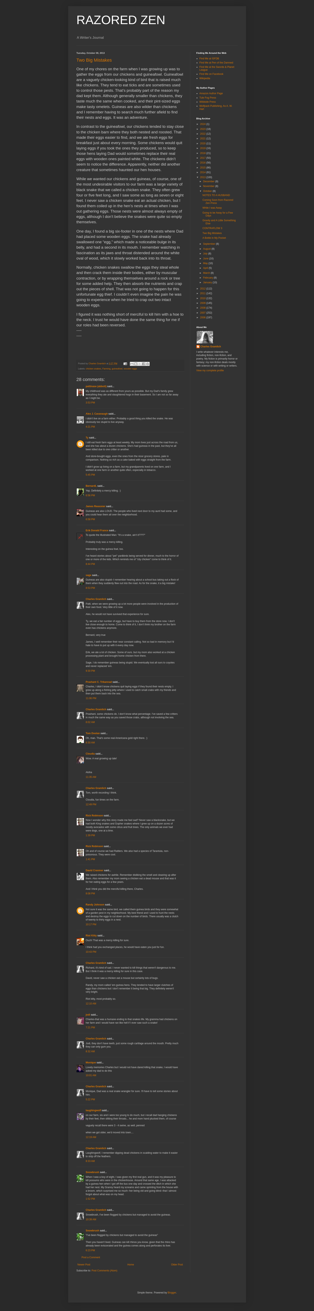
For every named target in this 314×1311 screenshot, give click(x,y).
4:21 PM (90, 426)
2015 (203, 167)
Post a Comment (91, 1257)
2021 (203, 138)
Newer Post (84, 1264)
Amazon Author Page (211, 93)
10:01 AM (91, 1075)
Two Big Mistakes (94, 60)
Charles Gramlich (96, 599)
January (208, 282)
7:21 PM (90, 1027)
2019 (203, 148)
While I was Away (212, 207)
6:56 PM (90, 495)
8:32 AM (90, 1051)
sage (88, 575)
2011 (203, 293)
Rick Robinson (94, 815)
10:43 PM (91, 951)
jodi (88, 1014)
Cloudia (90, 753)
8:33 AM (90, 1161)
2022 (203, 133)
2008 (203, 307)
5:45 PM (90, 474)
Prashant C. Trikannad (99, 682)
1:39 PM (90, 835)
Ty (87, 437)
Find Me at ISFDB (209, 58)
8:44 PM (90, 564)
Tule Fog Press (207, 97)
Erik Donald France (97, 530)
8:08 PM (90, 893)
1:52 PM (90, 1198)
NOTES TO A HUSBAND (216, 195)
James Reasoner (95, 506)
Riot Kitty (91, 935)
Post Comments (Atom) (104, 1270)
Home (130, 1264)
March (207, 273)
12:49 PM (91, 804)
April (206, 268)
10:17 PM (91, 924)
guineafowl (117, 368)
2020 (203, 143)
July (205, 253)
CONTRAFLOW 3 (212, 228)
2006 (203, 317)
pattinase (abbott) (96, 386)
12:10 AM (91, 1003)
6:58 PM (90, 519)
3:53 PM (90, 402)
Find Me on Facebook (211, 74)
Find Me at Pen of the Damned (216, 62)
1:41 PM (90, 859)
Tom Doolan (93, 733)
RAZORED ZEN (120, 20)
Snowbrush (92, 1172)
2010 (203, 298)
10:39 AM (91, 1219)
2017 (203, 157)
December (209, 181)
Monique (91, 1062)
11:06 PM (91, 698)
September (209, 243)
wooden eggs (130, 368)
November (209, 186)
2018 (203, 153)
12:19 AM (91, 1137)
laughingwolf (93, 1110)
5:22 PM (90, 1099)
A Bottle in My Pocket (214, 237)
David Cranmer (94, 870)
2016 (203, 162)
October (208, 191)
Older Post (177, 1264)
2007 (203, 312)
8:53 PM (90, 588)
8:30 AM (90, 742)
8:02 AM (90, 722)
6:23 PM (90, 1250)
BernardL (91, 485)
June (206, 258)
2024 (203, 124)
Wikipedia (204, 78)
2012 (203, 288)
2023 (203, 129)
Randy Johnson (95, 904)
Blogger (172, 1292)
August (207, 248)
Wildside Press (207, 101)
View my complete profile (210, 370)
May (205, 263)
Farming (106, 368)
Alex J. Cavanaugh (97, 413)
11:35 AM (91, 777)
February (208, 277)
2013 (203, 177)
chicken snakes (93, 368)
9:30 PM (90, 670)
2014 (203, 172)
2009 (203, 303)
